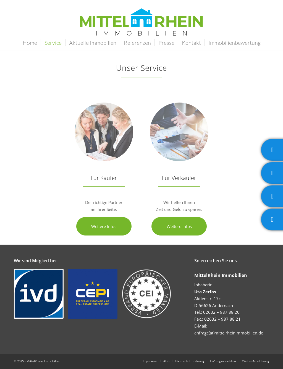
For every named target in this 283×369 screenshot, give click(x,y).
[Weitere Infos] (104, 226)
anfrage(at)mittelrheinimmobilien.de (228, 333)
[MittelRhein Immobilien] (141, 26)
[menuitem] (30, 43)
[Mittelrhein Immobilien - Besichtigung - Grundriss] (104, 132)
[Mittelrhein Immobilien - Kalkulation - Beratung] (179, 132)
